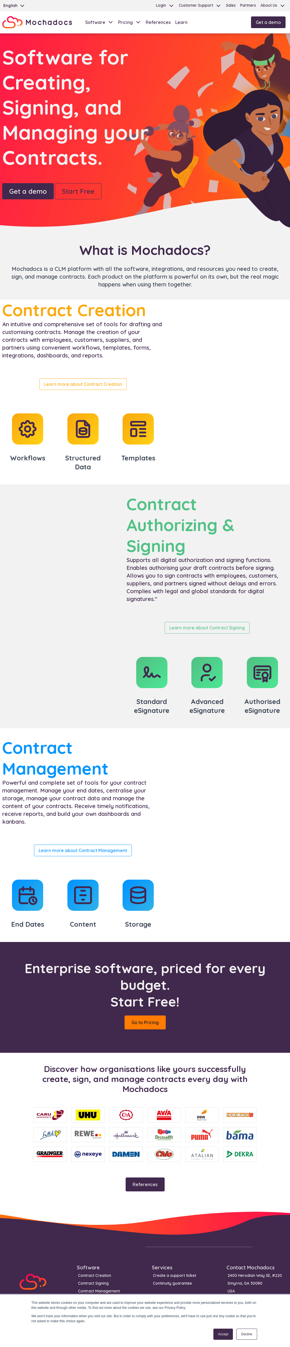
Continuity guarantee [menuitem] (172, 1283)
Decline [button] (246, 1334)
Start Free (78, 191)
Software (95, 22)
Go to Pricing (145, 1022)
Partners (248, 5)
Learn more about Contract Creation (83, 384)
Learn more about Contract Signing (207, 627)
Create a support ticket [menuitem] (174, 1275)
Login (161, 5)
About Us (268, 5)
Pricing (125, 22)
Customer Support (196, 5)
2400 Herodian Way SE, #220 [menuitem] (255, 1275)
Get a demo (268, 22)
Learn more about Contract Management (83, 850)
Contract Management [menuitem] (99, 1291)
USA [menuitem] (231, 1291)
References (158, 22)
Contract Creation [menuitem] (94, 1275)
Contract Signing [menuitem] (93, 1283)
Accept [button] (223, 1334)
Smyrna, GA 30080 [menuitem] (245, 1283)
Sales (231, 5)
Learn (181, 22)
